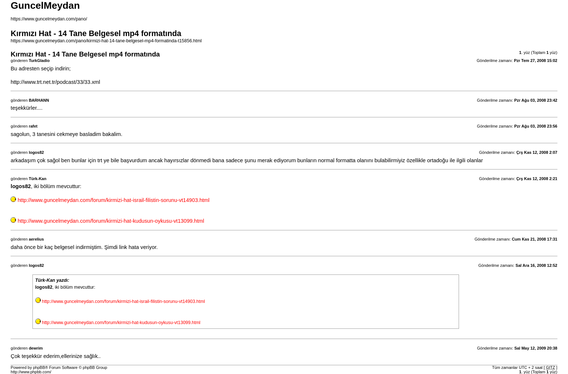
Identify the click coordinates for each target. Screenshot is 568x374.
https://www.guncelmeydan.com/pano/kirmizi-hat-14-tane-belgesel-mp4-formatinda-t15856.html (106, 40)
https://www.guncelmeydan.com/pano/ (49, 19)
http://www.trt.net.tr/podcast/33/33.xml (55, 82)
